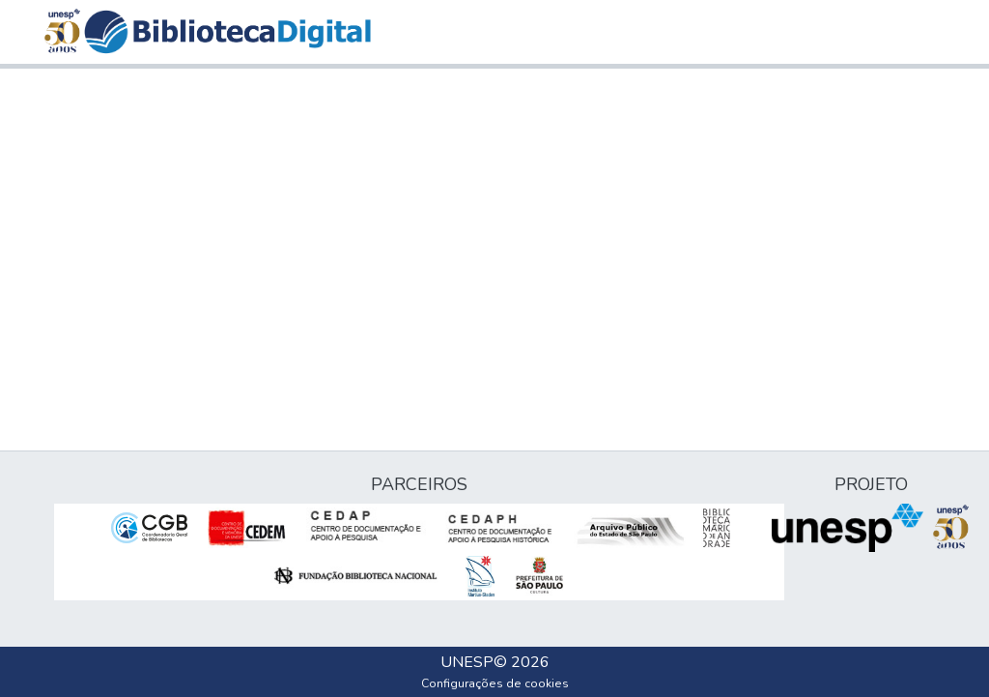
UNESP (467, 662)
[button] (227, 32)
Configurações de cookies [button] (495, 683)
